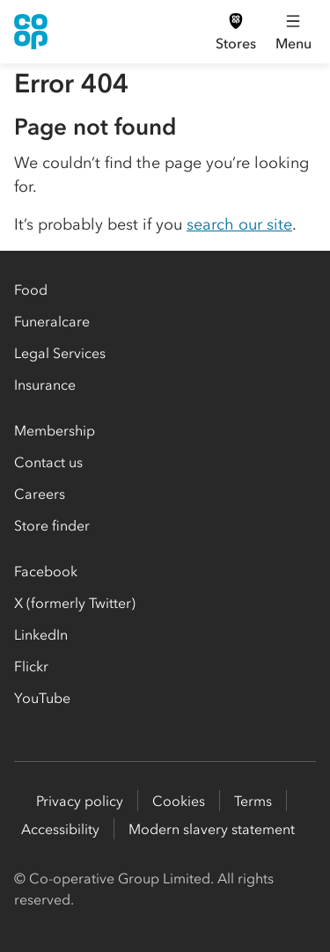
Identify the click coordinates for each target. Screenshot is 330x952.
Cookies (178, 800)
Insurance (45, 384)
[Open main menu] (293, 32)
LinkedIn (41, 634)
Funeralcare (52, 321)
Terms (253, 800)
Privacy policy (79, 800)
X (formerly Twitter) (75, 602)
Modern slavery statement (211, 829)
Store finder (52, 525)
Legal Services (60, 353)
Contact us (48, 462)
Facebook (45, 571)
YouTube (42, 698)
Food (31, 289)
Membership (54, 430)
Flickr (31, 666)
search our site (239, 224)
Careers (39, 493)
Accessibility (60, 829)
